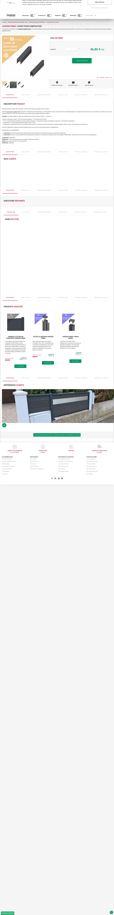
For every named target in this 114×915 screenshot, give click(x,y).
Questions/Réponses (44, 95)
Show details (90, 459)
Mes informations (34, 466)
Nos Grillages (90, 473)
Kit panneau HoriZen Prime (13, 111)
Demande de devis (73, 85)
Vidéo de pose (62, 95)
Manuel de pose (89, 85)
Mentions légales (6, 463)
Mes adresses (33, 463)
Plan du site (4, 473)
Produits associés (81, 95)
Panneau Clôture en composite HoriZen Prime (15, 337)
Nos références (61, 468)
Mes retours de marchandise (36, 468)
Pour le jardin (71, 15)
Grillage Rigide (22, 15)
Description (10, 95)
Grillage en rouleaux (47, 15)
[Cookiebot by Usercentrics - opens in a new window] (11, 459)
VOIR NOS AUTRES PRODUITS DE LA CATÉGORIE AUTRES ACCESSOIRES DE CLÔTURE (57, 435)
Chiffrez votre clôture (57, 85)
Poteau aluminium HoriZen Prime (43, 337)
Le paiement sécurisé (7, 468)
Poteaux (82, 15)
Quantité (53, 49)
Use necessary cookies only (99, 451)
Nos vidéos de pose (91, 468)
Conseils (108, 15)
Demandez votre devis (7, 913)
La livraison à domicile (63, 463)
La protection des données (8, 466)
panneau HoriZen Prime (24, 29)
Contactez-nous (13, 2)
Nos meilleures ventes (63, 471)
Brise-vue (34, 15)
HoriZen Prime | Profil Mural (70, 337)
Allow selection (99, 445)
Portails (60, 15)
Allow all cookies (100, 440)
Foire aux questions (91, 463)
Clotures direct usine (63, 466)
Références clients (101, 95)
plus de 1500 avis (101, 2)
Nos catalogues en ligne (92, 471)
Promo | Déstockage (8, 15)
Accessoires (92, 15)
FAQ (101, 15)
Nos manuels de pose (91, 466)
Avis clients (26, 95)
